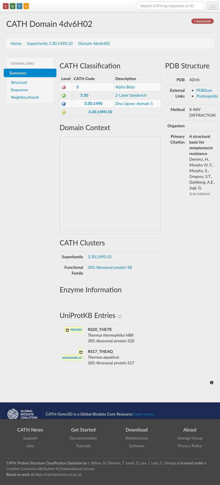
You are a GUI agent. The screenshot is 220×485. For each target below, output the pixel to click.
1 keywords (202, 21)
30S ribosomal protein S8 (110, 267)
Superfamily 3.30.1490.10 (50, 43)
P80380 (74, 330)
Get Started (83, 430)
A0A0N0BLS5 (72, 354)
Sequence (19, 89)
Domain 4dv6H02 (94, 43)
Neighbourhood (25, 97)
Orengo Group (190, 438)
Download (137, 430)
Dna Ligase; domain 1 (134, 103)
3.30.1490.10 (100, 111)
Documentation (83, 438)
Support (30, 438)
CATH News (30, 430)
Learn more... (145, 413)
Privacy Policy (190, 445)
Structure (19, 82)
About (190, 430)
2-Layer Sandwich (130, 95)
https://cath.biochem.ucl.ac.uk (58, 474)
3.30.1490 (93, 103)
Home (16, 43)
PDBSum (204, 90)
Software (137, 445)
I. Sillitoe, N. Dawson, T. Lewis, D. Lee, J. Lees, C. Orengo (132, 463)
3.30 (84, 95)
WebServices (136, 438)
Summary (17, 72)
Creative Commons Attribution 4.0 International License (50, 469)
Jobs (30, 445)
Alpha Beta (124, 86)
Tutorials (83, 445)
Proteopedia (207, 96)
